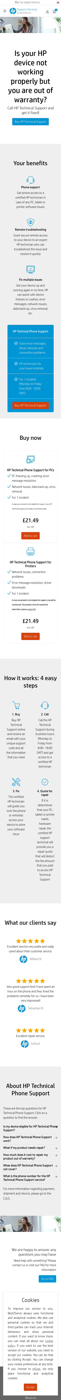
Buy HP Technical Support (30, 122)
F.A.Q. (6, 1198)
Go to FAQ (47, 1279)
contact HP (31, 609)
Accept (30, 1387)
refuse (36, 1369)
